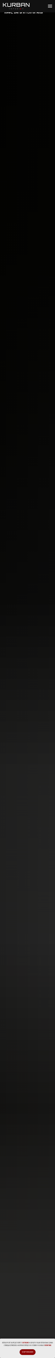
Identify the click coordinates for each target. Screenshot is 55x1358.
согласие (25, 1343)
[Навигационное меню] (50, 6)
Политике (48, 1345)
